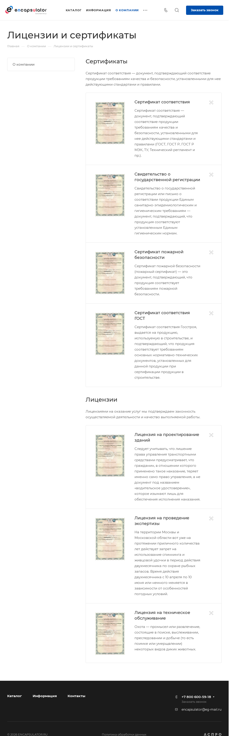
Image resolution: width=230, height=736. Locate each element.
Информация (45, 696)
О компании (23, 64)
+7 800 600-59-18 (196, 697)
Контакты (76, 696)
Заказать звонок (205, 10)
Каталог (14, 696)
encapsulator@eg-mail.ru (201, 709)
